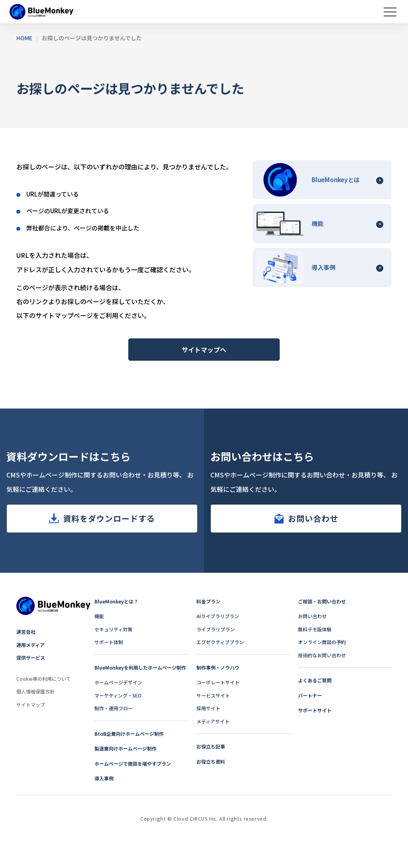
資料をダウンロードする (109, 518)
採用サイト (208, 708)
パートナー (310, 695)
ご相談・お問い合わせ (322, 601)
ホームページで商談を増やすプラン (132, 763)
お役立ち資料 (210, 761)
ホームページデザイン (118, 682)
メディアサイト (213, 721)
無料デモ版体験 (315, 629)
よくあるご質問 (315, 680)
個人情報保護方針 (35, 691)
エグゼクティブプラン (220, 642)
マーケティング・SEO (117, 695)
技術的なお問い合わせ (322, 655)
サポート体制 (108, 642)
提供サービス (30, 657)
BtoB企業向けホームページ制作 (129, 733)
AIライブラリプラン (217, 616)
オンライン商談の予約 (322, 642)
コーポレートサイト (217, 682)
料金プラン (208, 601)
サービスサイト (213, 695)
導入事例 (104, 778)
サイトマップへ (204, 349)
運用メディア (30, 644)
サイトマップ (30, 704)
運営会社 (25, 631)
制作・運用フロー (113, 708)
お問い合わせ (313, 518)
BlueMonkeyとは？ (116, 601)
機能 (99, 616)
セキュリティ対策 (113, 629)
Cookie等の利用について (43, 678)
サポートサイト (315, 710)
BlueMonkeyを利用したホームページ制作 (140, 667)
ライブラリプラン (215, 629)
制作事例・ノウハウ (217, 667)
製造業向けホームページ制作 (125, 748)
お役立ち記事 (210, 746)
